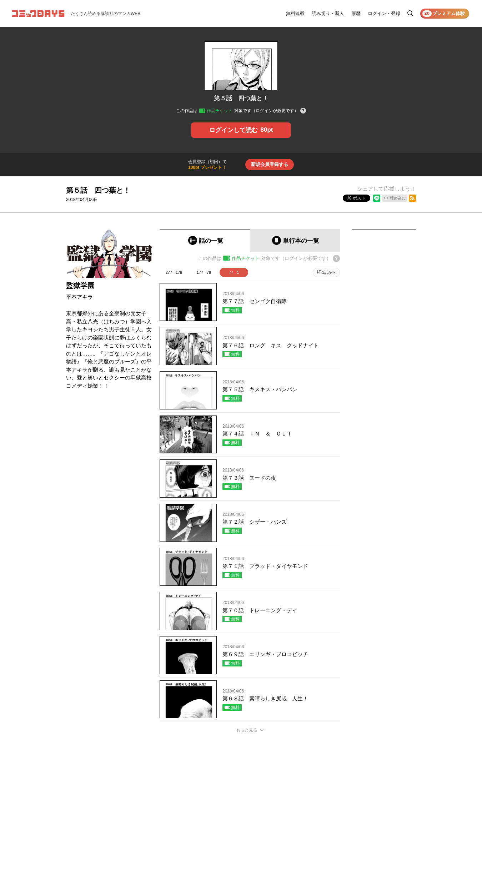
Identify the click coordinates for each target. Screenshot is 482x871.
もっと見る (246, 729)
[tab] (205, 241)
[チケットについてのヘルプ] (303, 111)
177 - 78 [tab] (204, 272)
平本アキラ (79, 297)
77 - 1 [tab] (234, 272)
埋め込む (398, 198)
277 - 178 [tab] (174, 272)
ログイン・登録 (384, 13)
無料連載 (295, 13)
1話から (329, 272)
